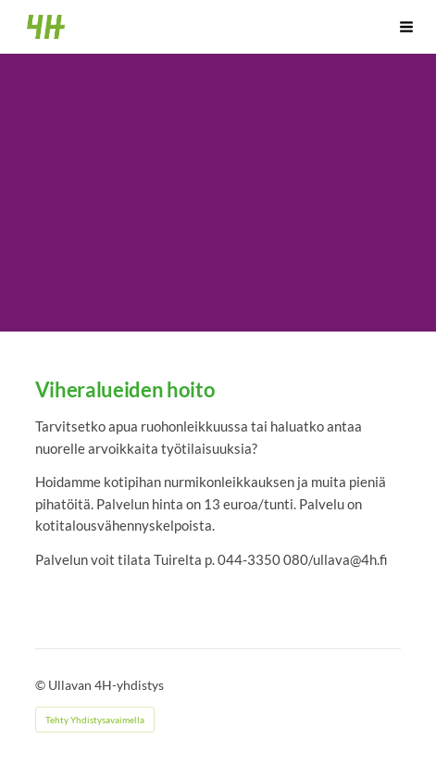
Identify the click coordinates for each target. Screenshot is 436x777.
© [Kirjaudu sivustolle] (41, 685)
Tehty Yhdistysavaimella (94, 719)
